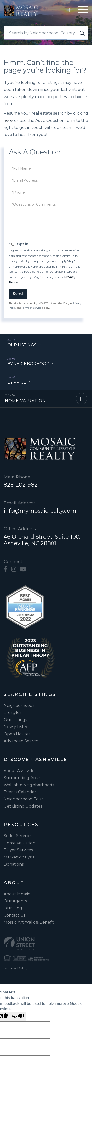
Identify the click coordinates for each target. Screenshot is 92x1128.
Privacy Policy (15, 968)
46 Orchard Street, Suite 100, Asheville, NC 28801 (42, 540)
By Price (16, 382)
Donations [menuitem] (14, 864)
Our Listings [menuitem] (15, 719)
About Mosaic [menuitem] (17, 894)
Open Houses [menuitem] (17, 734)
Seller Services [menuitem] (18, 836)
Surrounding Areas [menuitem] (22, 777)
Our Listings (22, 345)
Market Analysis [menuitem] (19, 857)
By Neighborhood (28, 363)
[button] (82, 33)
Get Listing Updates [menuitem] (23, 806)
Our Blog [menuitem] (13, 908)
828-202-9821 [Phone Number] (21, 484)
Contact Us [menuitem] (14, 915)
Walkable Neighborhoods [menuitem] (29, 785)
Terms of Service (31, 307)
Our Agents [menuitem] (15, 901)
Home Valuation (25, 400)
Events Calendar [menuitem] (20, 792)
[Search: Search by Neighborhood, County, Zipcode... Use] (46, 33)
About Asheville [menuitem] (19, 770)
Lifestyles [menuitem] (12, 712)
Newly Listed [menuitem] (16, 726)
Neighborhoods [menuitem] (19, 705)
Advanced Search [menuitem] (21, 741)
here (8, 120)
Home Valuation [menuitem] (19, 843)
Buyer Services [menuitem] (18, 850)
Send (18, 293)
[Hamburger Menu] (83, 10)
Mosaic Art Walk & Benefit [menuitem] (29, 922)
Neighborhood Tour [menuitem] (23, 799)
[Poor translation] (18, 1016)
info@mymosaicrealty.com (40, 510)
